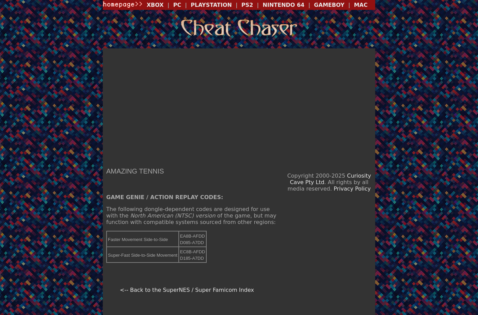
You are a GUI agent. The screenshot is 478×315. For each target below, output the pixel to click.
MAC (361, 5)
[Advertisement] (239, 106)
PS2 (247, 5)
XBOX (155, 5)
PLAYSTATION (211, 5)
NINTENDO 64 (284, 5)
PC (177, 5)
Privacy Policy (352, 188)
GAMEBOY (329, 5)
